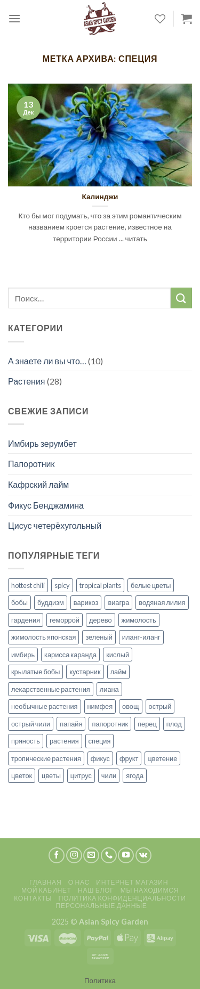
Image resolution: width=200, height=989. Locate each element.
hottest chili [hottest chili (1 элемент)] (28, 585)
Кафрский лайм (38, 484)
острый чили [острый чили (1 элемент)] (30, 724)
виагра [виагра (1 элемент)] (118, 602)
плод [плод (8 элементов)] (174, 724)
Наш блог (96, 890)
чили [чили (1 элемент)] (108, 775)
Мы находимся (150, 890)
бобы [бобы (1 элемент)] (19, 602)
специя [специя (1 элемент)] (100, 741)
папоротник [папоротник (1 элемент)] (110, 724)
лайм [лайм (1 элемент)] (118, 671)
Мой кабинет (46, 890)
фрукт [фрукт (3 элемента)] (129, 758)
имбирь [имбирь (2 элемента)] (23, 654)
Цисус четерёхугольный (54, 525)
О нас (79, 882)
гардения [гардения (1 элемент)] (25, 620)
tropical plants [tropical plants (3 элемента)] (100, 585)
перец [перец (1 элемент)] (147, 724)
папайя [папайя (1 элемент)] (71, 724)
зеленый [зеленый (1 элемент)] (98, 637)
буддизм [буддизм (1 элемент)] (50, 602)
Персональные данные (101, 906)
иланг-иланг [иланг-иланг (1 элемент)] (141, 637)
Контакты (33, 898)
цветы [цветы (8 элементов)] (51, 775)
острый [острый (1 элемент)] (160, 706)
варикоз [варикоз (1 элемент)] (86, 602)
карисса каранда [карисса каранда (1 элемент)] (70, 654)
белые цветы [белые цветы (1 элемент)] (151, 585)
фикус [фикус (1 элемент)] (100, 758)
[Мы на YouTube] (126, 855)
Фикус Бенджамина (46, 505)
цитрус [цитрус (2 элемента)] (81, 775)
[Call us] (109, 855)
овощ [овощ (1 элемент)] (130, 706)
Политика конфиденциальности (122, 898)
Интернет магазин (132, 882)
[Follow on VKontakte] (143, 855)
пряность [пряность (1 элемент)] (25, 741)
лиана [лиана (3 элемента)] (109, 689)
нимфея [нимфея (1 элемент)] (100, 706)
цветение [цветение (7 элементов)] (162, 758)
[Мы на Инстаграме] (74, 855)
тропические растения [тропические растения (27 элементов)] (46, 758)
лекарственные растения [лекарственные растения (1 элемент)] (50, 689)
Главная (45, 882)
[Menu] (14, 18)
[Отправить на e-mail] (91, 855)
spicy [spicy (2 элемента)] (62, 585)
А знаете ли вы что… (47, 361)
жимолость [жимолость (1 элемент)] (139, 620)
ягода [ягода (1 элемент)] (134, 775)
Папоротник (31, 464)
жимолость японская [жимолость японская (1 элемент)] (43, 637)
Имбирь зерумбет (42, 443)
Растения (26, 381)
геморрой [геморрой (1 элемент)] (64, 620)
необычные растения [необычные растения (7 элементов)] (44, 706)
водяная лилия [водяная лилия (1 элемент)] (162, 602)
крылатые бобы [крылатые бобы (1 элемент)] (35, 671)
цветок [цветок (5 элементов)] (21, 775)
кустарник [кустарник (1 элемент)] (84, 671)
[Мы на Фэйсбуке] (57, 855)
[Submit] (181, 298)
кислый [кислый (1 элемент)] (117, 654)
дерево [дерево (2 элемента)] (100, 620)
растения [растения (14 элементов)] (64, 741)
